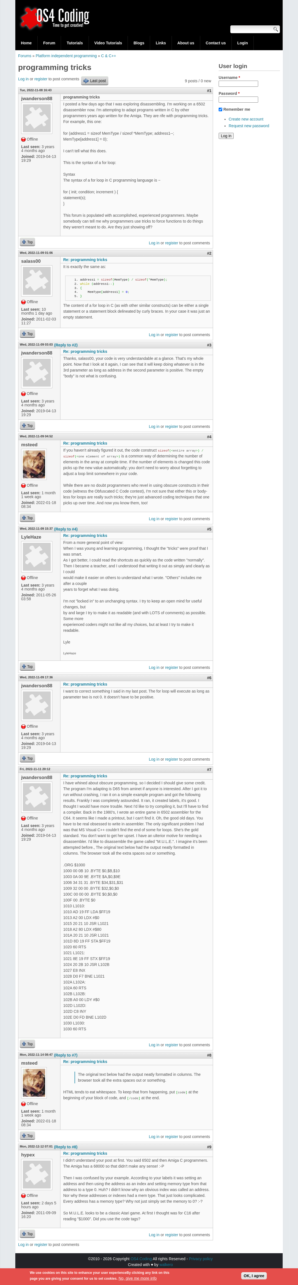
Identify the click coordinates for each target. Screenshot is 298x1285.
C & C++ (108, 56)
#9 (209, 1147)
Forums (24, 56)
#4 (209, 437)
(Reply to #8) (65, 1147)
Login (242, 43)
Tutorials (75, 43)
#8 (209, 1055)
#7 (209, 769)
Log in (23, 79)
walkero (166, 1264)
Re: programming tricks (85, 259)
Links (161, 43)
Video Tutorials (108, 43)
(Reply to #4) (66, 529)
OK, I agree (254, 1276)
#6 (209, 678)
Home (26, 43)
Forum (49, 43)
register (40, 79)
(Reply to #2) (66, 345)
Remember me (236, 109)
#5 (209, 529)
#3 (209, 345)
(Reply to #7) (65, 1055)
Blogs (138, 43)
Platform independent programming (66, 56)
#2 (209, 253)
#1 (209, 90)
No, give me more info (138, 1279)
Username (229, 77)
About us (185, 43)
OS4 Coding (141, 1259)
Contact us (216, 43)
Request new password (249, 126)
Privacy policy (201, 1259)
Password (229, 93)
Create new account (246, 119)
